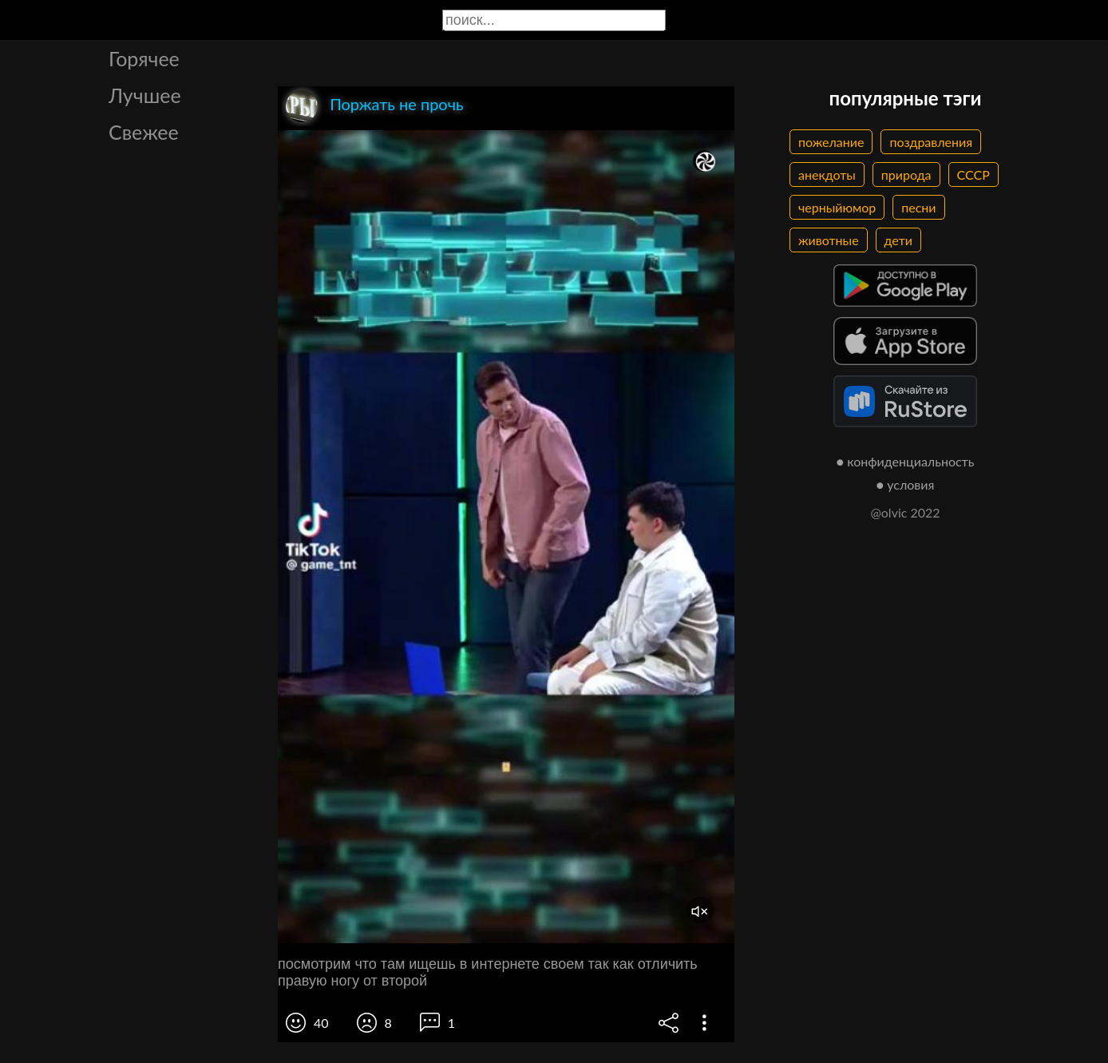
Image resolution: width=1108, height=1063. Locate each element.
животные (828, 240)
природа (906, 174)
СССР (973, 174)
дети (898, 240)
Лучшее (145, 95)
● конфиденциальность (906, 461)
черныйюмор (837, 207)
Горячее (144, 58)
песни (918, 207)
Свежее (144, 132)
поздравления (930, 141)
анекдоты (827, 174)
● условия (906, 484)
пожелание (831, 141)
